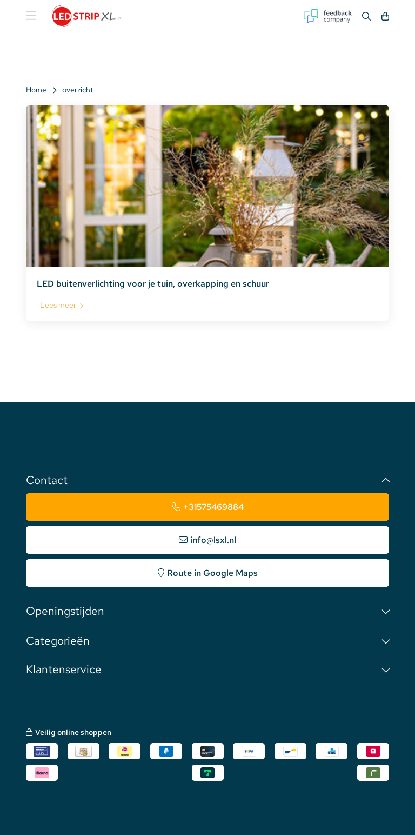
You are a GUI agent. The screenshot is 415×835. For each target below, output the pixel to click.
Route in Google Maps (212, 573)
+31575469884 (213, 507)
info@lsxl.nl (213, 540)
